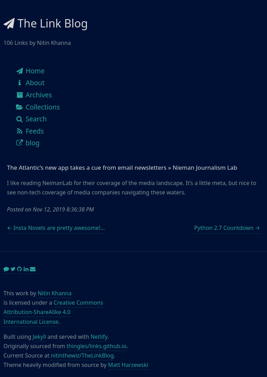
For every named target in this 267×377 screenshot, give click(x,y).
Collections (37, 107)
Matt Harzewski (128, 365)
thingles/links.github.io (96, 346)
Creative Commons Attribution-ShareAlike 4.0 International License (53, 312)
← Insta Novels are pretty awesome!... (56, 228)
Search (31, 118)
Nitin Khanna (55, 293)
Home (29, 70)
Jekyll (39, 336)
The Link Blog (45, 23)
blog (27, 142)
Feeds (29, 131)
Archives (33, 94)
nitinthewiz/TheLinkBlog (82, 355)
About (29, 82)
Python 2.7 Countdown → (227, 228)
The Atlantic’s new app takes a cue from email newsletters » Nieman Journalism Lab (122, 167)
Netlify (98, 336)
